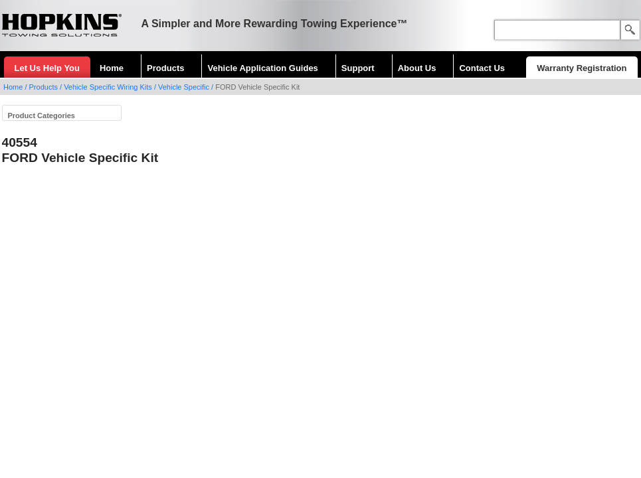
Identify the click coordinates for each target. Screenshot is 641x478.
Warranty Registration (581, 68)
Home (112, 68)
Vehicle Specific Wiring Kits (108, 87)
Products (165, 68)
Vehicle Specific (183, 87)
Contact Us (482, 68)
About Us (417, 68)
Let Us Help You (47, 68)
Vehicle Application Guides (262, 68)
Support (358, 68)
